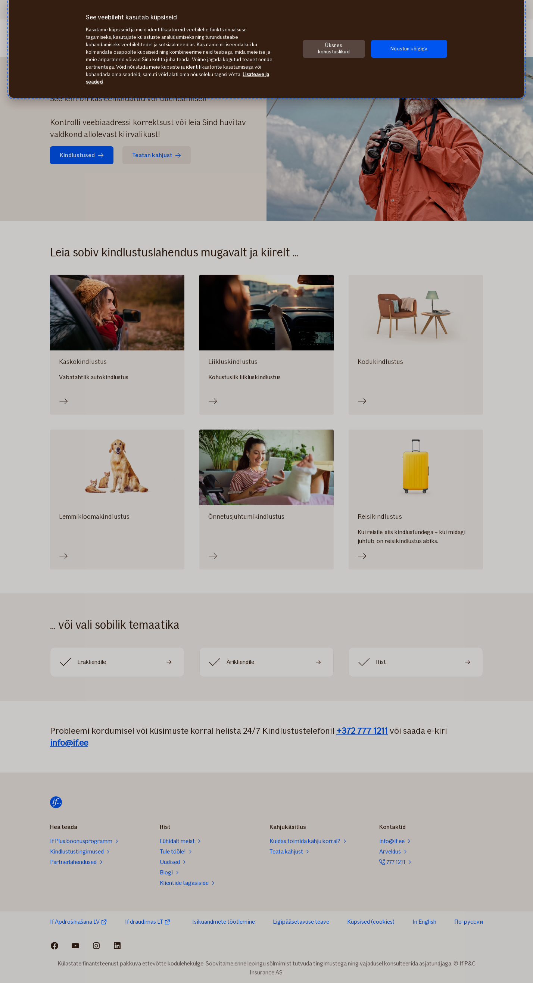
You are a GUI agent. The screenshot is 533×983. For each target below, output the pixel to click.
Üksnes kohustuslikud (334, 48)
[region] (266, 49)
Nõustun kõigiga (408, 49)
